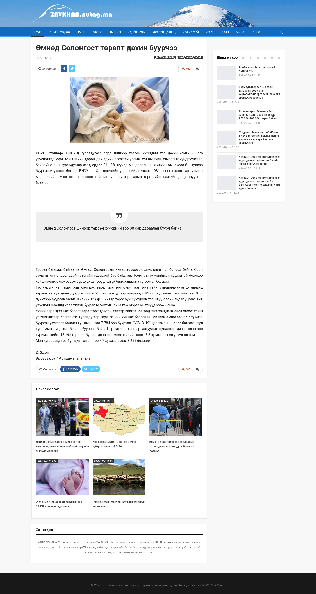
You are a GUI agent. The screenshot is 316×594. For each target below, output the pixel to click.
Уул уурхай (191, 32)
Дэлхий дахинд (164, 32)
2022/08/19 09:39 (47, 401)
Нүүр (37, 32)
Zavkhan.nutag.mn (117, 585)
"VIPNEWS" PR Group (211, 585)
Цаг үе (81, 32)
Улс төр (97, 32)
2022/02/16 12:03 (160, 401)
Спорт (225, 32)
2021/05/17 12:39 (47, 461)
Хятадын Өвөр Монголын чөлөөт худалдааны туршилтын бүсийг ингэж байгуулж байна (259, 160)
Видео (255, 32)
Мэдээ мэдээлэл (190, 57)
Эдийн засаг (137, 32)
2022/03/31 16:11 (103, 401)
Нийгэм (115, 32)
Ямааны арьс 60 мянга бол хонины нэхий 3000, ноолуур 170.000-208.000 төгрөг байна (258, 115)
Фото (240, 32)
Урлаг (210, 32)
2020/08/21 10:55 (103, 461)
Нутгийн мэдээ (59, 32)
